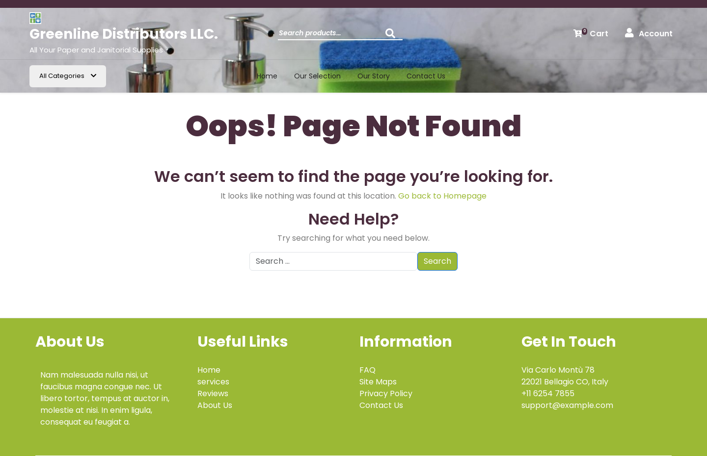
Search (392, 36)
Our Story (373, 76)
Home (267, 76)
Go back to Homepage (442, 196)
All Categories (67, 75)
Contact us (426, 76)
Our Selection (317, 76)
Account (649, 33)
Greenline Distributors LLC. (123, 34)
